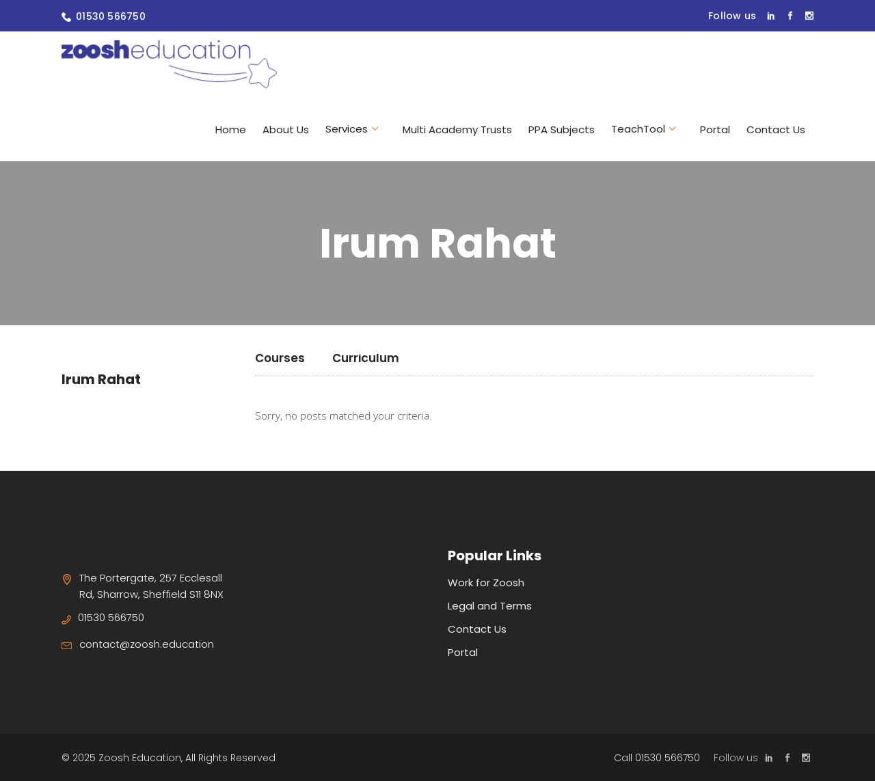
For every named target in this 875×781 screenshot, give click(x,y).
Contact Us (477, 629)
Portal (463, 652)
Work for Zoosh (486, 582)
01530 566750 (111, 16)
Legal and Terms (490, 606)
